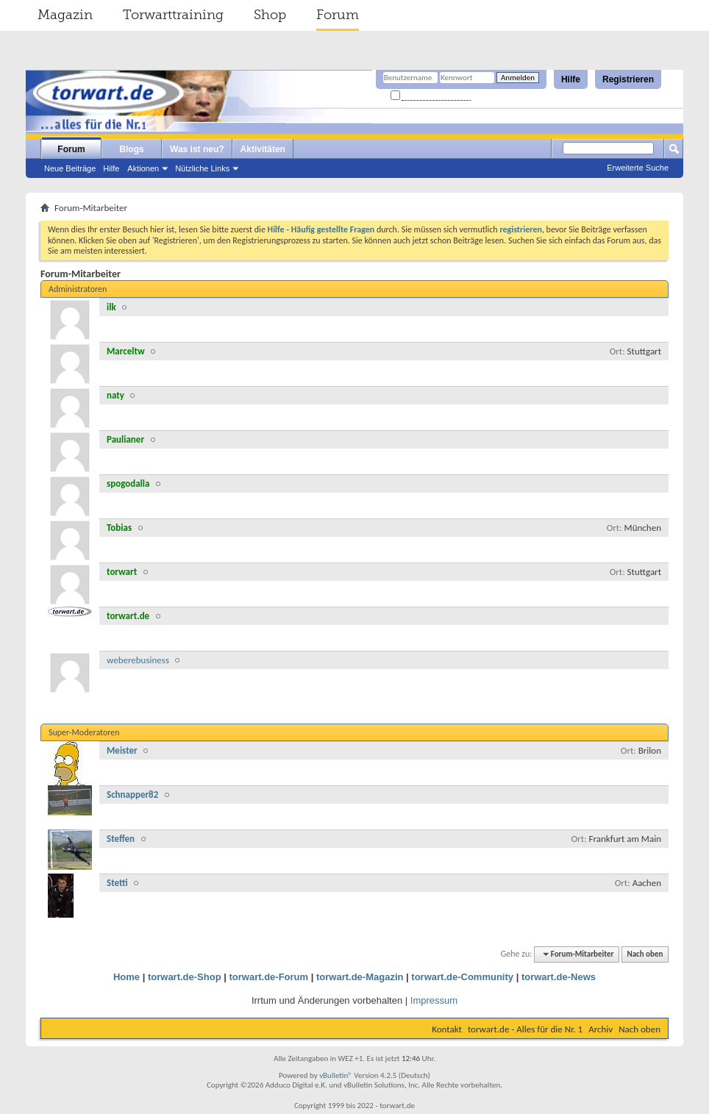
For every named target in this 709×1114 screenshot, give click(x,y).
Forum (337, 15)
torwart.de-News (558, 976)
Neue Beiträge (70, 168)
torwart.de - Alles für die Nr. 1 (525, 1029)
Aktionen (143, 168)
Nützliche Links (202, 168)
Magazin (65, 15)
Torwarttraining (173, 15)
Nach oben (645, 954)
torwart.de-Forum (269, 976)
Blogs (131, 149)
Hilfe (570, 79)
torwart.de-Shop (184, 976)
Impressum (433, 1000)
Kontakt (447, 1029)
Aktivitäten (263, 149)
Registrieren (628, 79)
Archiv (600, 1029)
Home (126, 976)
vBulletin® (335, 1075)
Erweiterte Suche (638, 167)
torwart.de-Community (462, 976)
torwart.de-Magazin (359, 976)
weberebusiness (138, 659)
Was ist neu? (197, 149)
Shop (270, 15)
